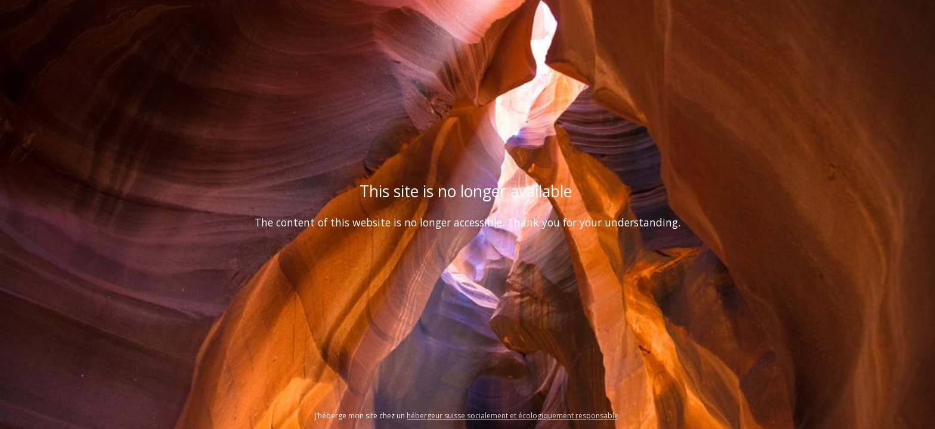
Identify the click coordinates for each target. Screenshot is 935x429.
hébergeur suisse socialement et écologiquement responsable (512, 416)
